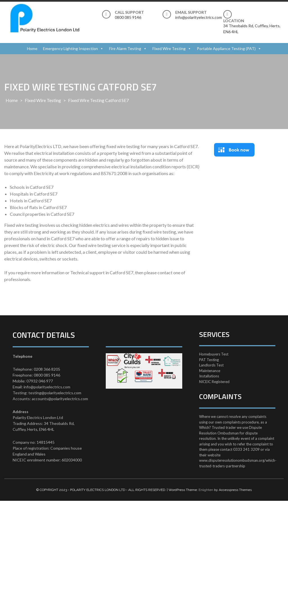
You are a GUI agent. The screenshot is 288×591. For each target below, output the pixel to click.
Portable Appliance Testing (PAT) (226, 48)
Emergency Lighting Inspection (70, 48)
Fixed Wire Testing (169, 48)
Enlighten (206, 490)
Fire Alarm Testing (125, 48)
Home (32, 48)
